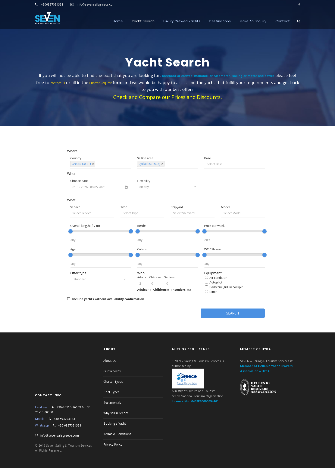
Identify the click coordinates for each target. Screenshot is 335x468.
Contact (282, 21)
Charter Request (100, 83)
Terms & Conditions (117, 434)
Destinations (220, 21)
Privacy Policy (112, 444)
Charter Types (113, 381)
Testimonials (112, 402)
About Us (109, 361)
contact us (57, 83)
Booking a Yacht (114, 423)
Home (118, 21)
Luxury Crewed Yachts (181, 21)
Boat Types (111, 392)
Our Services (112, 371)
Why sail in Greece (116, 413)
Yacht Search (143, 21)
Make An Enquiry (253, 21)
